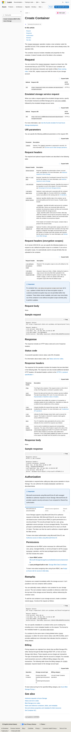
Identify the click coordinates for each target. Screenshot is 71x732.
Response (29, 33)
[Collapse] (21, 11)
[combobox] (11, 15)
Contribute (30, 728)
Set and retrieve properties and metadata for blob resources (43, 708)
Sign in (67, 2)
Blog (23, 728)
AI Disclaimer (4, 728)
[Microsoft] (3, 2)
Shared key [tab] (65, 510)
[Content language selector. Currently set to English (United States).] (9, 724)
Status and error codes (56, 358)
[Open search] (63, 2)
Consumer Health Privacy (49, 728)
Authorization (29, 35)
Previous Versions (15, 728)
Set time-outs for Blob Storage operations (56, 147)
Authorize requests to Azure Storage (36, 698)
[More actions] (68, 13)
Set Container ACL (30, 710)
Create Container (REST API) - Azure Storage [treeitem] (11, 20)
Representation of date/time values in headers (46, 396)
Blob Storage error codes (32, 703)
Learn (26, 13)
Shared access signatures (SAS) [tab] (52, 510)
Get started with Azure (61, 7)
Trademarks (4, 731)
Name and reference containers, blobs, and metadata (41, 705)
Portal (51, 7)
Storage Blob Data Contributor (58, 564)
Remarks (28, 37)
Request (28, 31)
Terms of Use (63, 728)
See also (28, 40)
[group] (47, 86)
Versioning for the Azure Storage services (50, 188)
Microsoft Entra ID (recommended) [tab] (31, 510)
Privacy (37, 728)
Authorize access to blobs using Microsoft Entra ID (41, 538)
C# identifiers (63, 195)
